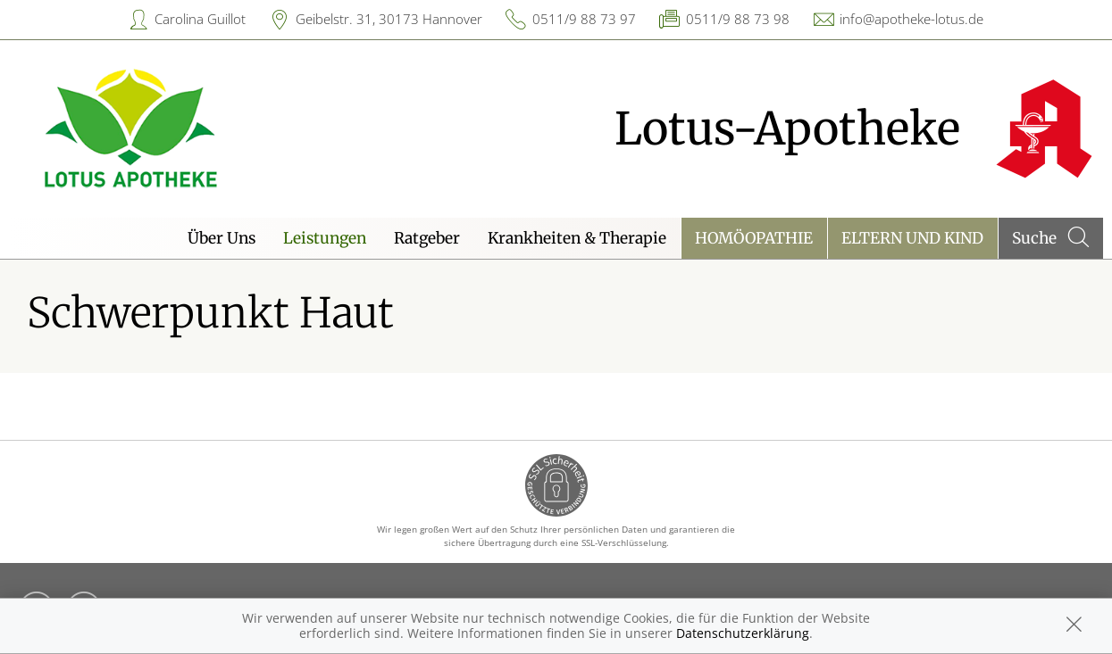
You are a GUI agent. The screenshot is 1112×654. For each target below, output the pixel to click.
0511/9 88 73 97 (584, 19)
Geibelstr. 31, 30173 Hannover (389, 19)
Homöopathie (754, 238)
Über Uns (221, 238)
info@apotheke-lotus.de (911, 19)
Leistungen (324, 238)
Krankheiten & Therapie (577, 238)
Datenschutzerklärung (742, 633)
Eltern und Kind (912, 238)
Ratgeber (427, 238)
